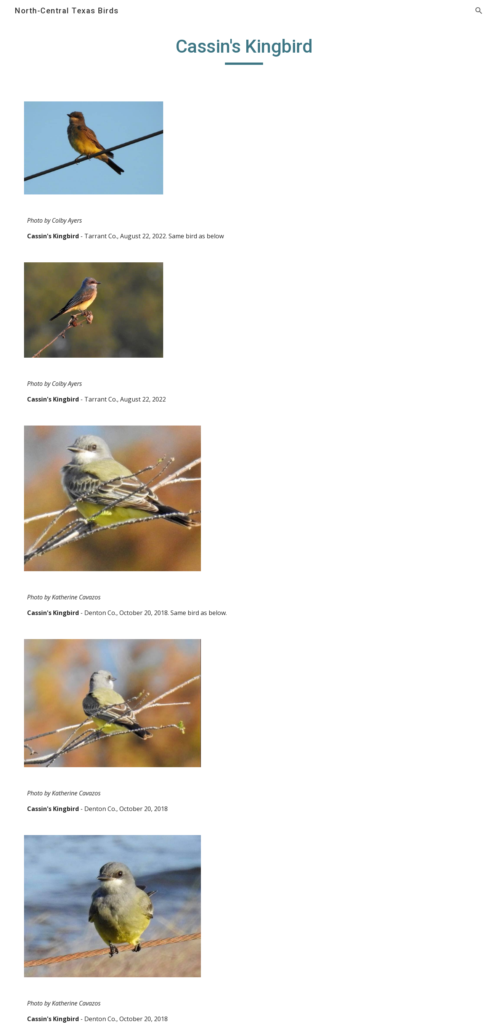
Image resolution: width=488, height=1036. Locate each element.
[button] (479, 11)
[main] (244, 50)
